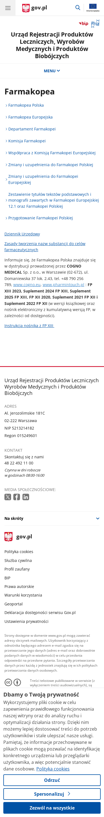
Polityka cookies (18, 551)
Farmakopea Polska (26, 105)
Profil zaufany (17, 569)
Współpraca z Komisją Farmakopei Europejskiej (52, 152)
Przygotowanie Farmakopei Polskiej (40, 217)
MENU (52, 70)
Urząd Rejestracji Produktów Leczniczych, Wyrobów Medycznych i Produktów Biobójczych (52, 45)
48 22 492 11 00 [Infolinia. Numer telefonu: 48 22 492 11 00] (18, 463)
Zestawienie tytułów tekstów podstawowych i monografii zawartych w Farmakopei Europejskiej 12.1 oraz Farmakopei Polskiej (53, 200)
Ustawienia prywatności (26, 621)
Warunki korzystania (23, 595)
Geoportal (13, 604)
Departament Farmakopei (32, 129)
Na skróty (13, 518)
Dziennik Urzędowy (22, 234)
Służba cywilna (18, 560)
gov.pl (18, 537)
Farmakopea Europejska (30, 117)
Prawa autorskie (19, 586)
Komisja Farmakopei (27, 140)
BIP (7, 577)
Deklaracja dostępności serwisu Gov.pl (40, 612)
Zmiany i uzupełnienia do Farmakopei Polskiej (50, 164)
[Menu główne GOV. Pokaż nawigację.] (8, 8)
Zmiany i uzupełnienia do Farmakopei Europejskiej (43, 179)
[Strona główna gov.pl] (34, 8)
